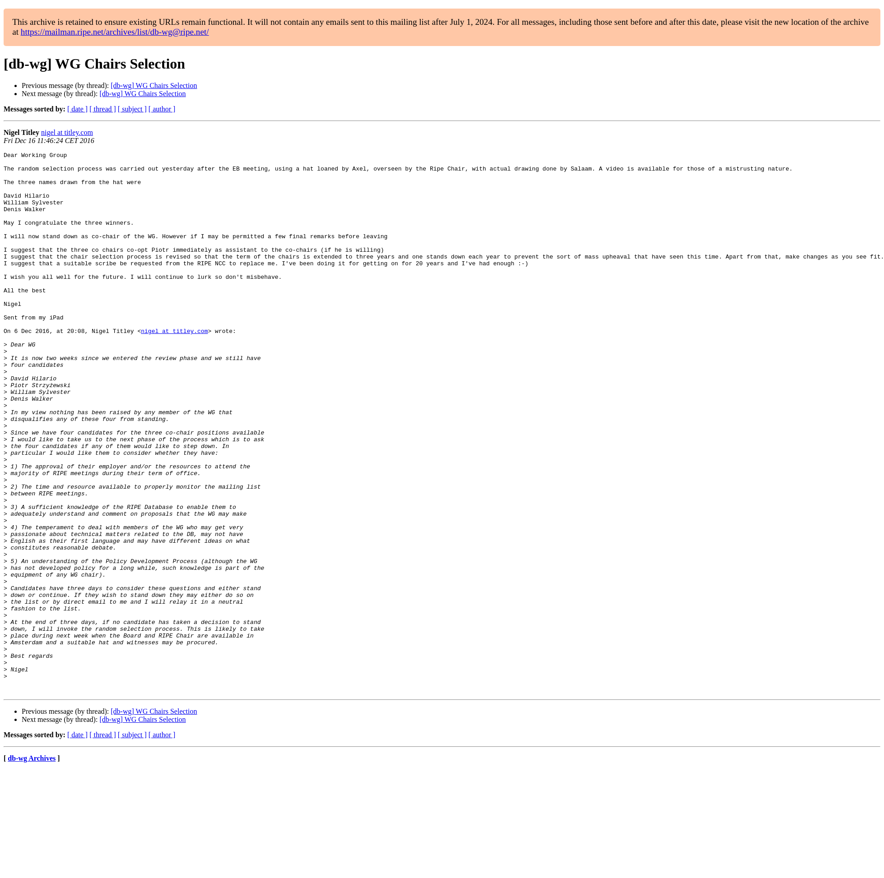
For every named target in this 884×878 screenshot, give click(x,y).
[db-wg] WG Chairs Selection (154, 85)
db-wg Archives (32, 866)
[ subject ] (132, 109)
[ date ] (77, 109)
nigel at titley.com (67, 132)
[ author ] (162, 109)
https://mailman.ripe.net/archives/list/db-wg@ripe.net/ (115, 32)
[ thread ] (102, 109)
